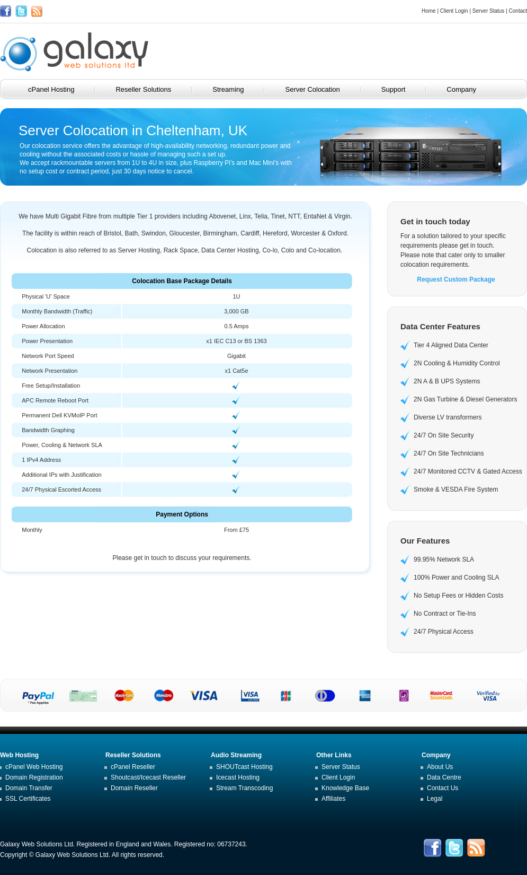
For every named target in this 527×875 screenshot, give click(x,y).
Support (401, 89)
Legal (434, 798)
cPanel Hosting (58, 89)
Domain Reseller (134, 788)
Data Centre (444, 777)
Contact (518, 11)
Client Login (454, 11)
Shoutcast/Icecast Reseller (148, 777)
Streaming (235, 89)
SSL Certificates (28, 798)
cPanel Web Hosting (34, 767)
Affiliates (333, 798)
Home (429, 11)
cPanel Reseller (133, 767)
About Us (440, 767)
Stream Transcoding (244, 788)
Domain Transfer (28, 788)
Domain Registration (34, 777)
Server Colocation (319, 89)
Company (468, 89)
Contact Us (442, 788)
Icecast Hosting (238, 777)
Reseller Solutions (150, 89)
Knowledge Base (345, 788)
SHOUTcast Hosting (244, 767)
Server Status (488, 11)
